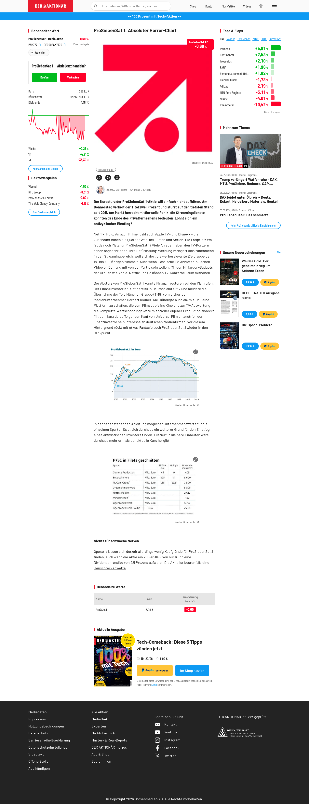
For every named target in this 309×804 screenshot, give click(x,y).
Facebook (166, 748)
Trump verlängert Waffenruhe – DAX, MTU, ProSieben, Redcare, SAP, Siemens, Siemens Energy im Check (249, 181)
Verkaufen (73, 77)
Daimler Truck (228, 80)
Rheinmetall (227, 105)
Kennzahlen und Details (45, 168)
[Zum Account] (209, 6)
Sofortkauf (155, 670)
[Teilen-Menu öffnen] (99, 178)
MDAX (255, 39)
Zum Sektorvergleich (44, 212)
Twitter (165, 756)
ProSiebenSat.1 (106, 169)
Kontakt (165, 724)
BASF (223, 67)
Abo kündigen (39, 768)
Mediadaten (37, 712)
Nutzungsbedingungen (46, 726)
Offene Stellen (39, 761)
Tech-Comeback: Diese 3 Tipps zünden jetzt (169, 645)
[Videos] (247, 6)
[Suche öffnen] (96, 6)
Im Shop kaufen (192, 670)
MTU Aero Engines (230, 93)
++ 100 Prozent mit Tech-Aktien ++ (154, 16)
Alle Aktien (99, 712)
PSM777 (34, 44)
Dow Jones (243, 39)
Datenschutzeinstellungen (49, 747)
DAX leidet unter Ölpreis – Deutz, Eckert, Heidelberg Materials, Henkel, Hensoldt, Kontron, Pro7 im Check (249, 199)
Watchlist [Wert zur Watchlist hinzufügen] (40, 52)
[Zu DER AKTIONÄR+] (228, 6)
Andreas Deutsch (140, 189)
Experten (98, 726)
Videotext (36, 754)
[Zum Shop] (193, 6)
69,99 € (250, 282)
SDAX (264, 39)
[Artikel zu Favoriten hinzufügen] (117, 177)
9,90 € (249, 314)
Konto (154, 684)
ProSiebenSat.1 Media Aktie (45, 39)
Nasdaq (230, 39)
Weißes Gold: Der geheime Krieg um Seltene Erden (256, 266)
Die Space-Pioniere (257, 325)
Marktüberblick (103, 733)
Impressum (37, 719)
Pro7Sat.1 (101, 609)
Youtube (165, 732)
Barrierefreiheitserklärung (49, 740)
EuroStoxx (275, 39)
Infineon (225, 49)
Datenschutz (38, 733)
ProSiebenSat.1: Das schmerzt (244, 215)
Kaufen (44, 77)
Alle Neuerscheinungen (274, 252)
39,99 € (250, 346)
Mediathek (99, 719)
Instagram (167, 740)
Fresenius (226, 61)
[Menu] (274, 6)
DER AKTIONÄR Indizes (109, 747)
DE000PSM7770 (55, 44)
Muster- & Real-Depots (109, 740)
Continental (227, 55)
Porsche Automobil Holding (235, 74)
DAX (222, 39)
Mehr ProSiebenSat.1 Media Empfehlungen (253, 225)
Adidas (224, 86)
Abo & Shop (100, 754)
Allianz (224, 99)
